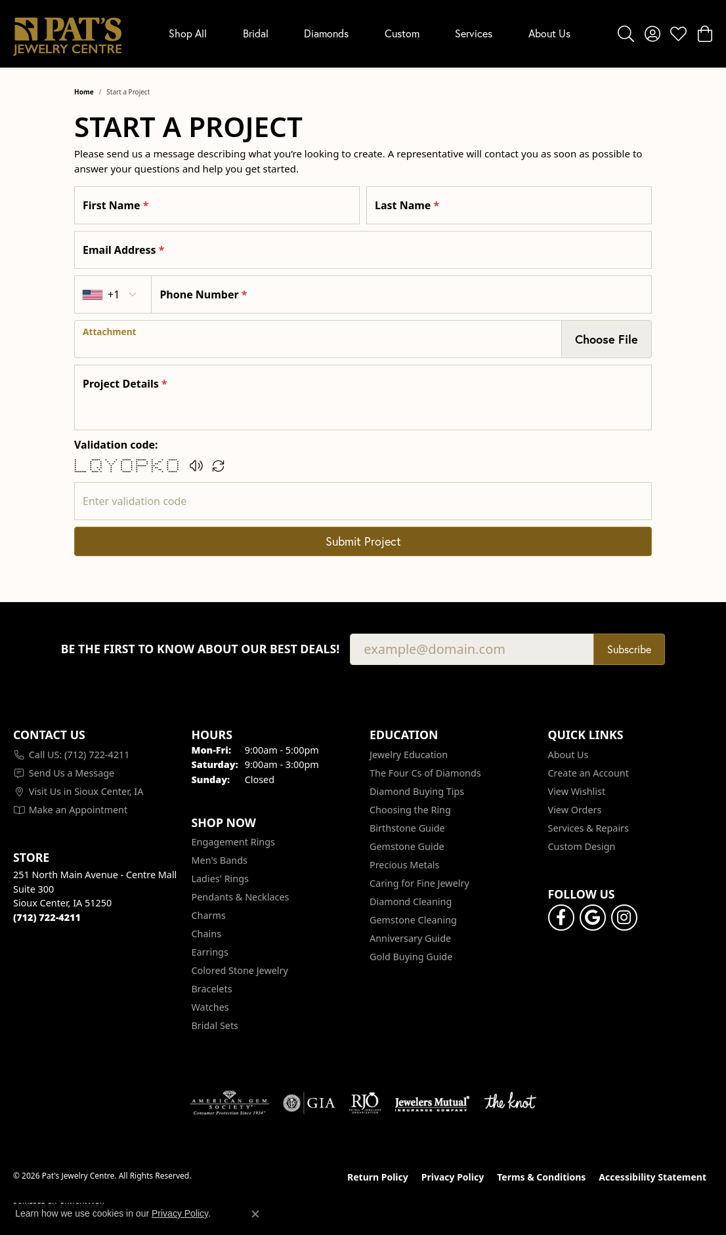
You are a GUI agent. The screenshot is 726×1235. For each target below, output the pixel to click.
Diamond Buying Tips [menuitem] (417, 791)
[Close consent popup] (255, 1214)
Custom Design (582, 846)
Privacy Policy (452, 1177)
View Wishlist (577, 791)
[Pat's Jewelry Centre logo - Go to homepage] (67, 34)
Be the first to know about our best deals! (200, 649)
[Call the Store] (47, 917)
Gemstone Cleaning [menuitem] (413, 920)
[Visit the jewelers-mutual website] (432, 1103)
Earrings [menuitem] (210, 952)
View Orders (575, 809)
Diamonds (326, 33)
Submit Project (363, 541)
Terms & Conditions (541, 1177)
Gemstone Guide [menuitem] (407, 846)
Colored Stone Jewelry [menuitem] (240, 970)
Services (473, 33)
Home (84, 91)
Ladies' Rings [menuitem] (220, 878)
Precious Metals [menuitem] (404, 865)
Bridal (255, 33)
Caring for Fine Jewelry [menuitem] (419, 883)
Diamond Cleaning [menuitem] (411, 901)
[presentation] (318, 339)
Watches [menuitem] (210, 1007)
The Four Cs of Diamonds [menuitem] (425, 773)
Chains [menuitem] (207, 933)
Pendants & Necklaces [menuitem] (240, 897)
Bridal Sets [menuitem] (215, 1025)
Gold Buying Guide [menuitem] (411, 956)
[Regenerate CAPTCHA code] (218, 466)
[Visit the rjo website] (365, 1103)
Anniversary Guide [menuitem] (410, 938)
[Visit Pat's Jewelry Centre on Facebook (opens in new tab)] (561, 917)
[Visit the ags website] (229, 1103)
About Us (549, 33)
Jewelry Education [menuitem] (409, 754)
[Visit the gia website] (309, 1103)
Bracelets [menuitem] (212, 988)
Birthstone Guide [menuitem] (407, 828)
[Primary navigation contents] (369, 34)
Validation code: (116, 444)
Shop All (188, 33)
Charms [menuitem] (209, 915)
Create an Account (588, 773)
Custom (402, 33)
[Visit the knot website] (510, 1103)
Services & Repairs (588, 828)
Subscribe (629, 649)
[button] (626, 33)
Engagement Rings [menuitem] (234, 842)
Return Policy (377, 1177)
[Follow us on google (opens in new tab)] (593, 917)
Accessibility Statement (652, 1177)
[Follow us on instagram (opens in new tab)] (624, 917)
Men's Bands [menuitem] (219, 860)
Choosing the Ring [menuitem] (410, 809)
